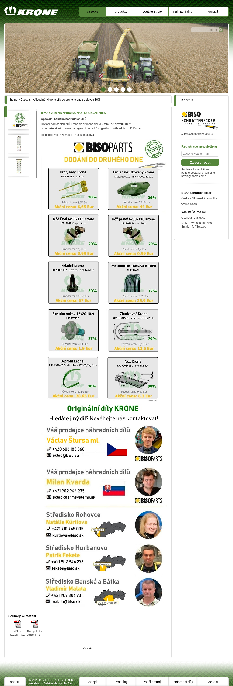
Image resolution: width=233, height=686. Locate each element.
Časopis (92, 11)
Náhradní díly (182, 11)
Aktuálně (39, 99)
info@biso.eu (198, 226)
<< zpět (87, 648)
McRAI (68, 683)
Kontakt (212, 11)
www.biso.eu (189, 204)
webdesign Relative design (46, 683)
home (13, 99)
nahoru (15, 682)
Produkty (121, 11)
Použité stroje (152, 11)
